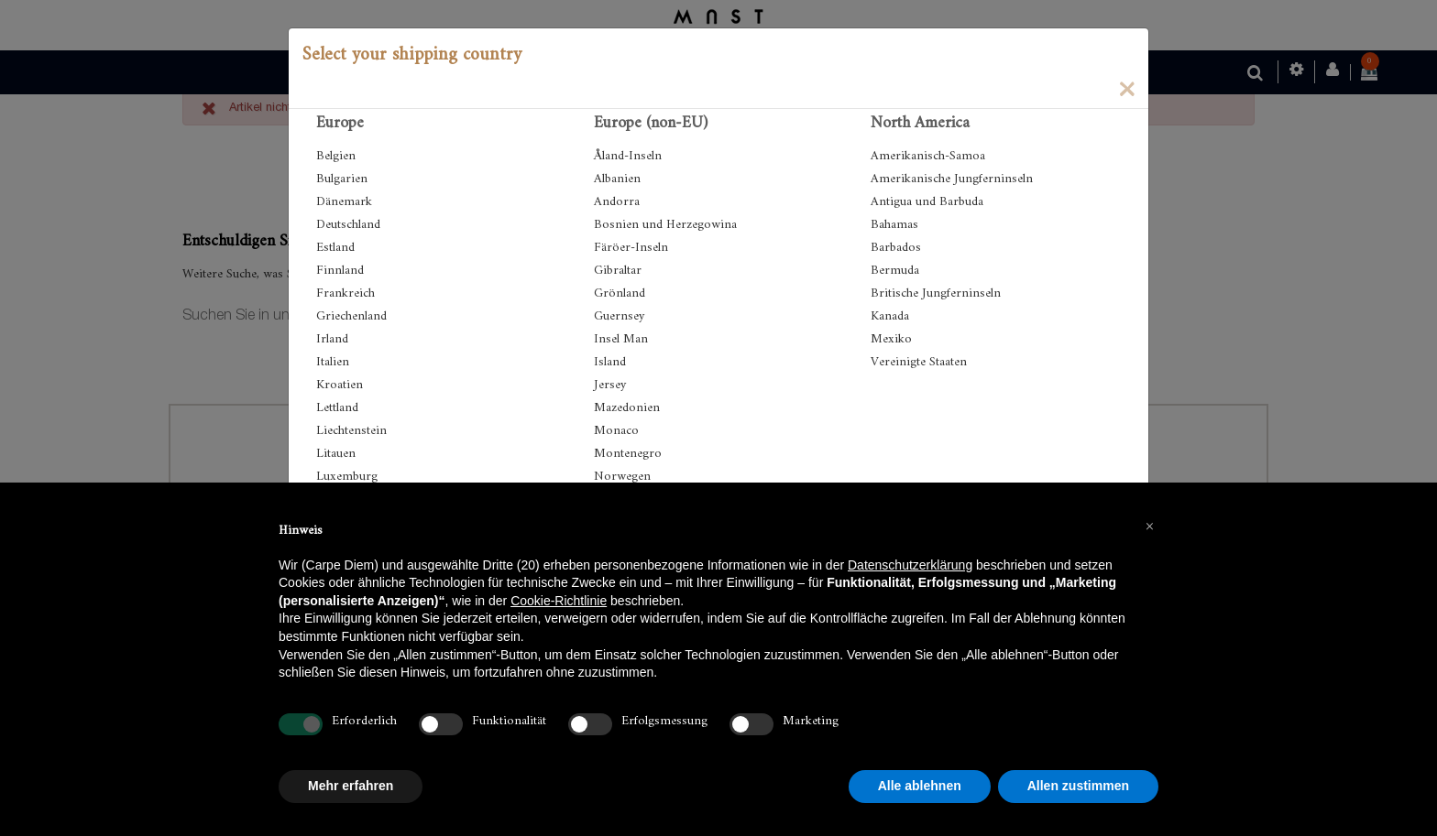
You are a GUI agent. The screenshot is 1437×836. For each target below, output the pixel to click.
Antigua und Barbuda (927, 201)
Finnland (340, 270)
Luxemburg (347, 476)
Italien (332, 362)
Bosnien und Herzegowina (665, 224)
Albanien (617, 179)
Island (610, 362)
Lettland (337, 407)
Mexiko (891, 339)
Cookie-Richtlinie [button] (558, 600)
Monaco (616, 430)
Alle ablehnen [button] (919, 785)
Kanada (890, 316)
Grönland (619, 293)
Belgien (336, 156)
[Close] (1126, 88)
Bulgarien (341, 179)
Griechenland (351, 316)
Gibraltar (618, 270)
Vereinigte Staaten (919, 362)
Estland (335, 247)
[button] (1149, 526)
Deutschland (348, 224)
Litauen (336, 453)
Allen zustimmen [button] (1078, 785)
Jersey (610, 385)
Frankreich (345, 293)
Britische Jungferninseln (936, 293)
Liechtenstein (351, 430)
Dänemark (344, 201)
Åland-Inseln (628, 156)
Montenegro (628, 453)
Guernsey (619, 316)
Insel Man (621, 339)
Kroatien (339, 385)
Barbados (896, 247)
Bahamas (894, 224)
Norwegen (622, 476)
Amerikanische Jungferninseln (952, 179)
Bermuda (895, 270)
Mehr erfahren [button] (350, 785)
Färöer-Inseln (631, 247)
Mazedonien (627, 407)
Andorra (617, 201)
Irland (332, 339)
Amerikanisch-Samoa (928, 156)
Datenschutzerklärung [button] (910, 565)
